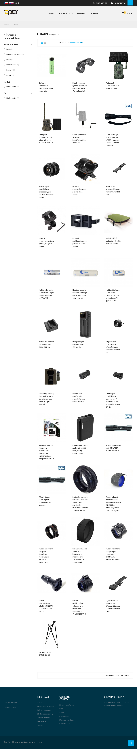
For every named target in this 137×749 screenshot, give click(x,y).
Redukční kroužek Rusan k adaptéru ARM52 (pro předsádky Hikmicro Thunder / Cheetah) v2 (80, 503)
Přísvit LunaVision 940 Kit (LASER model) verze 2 (113, 448)
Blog (61, 709)
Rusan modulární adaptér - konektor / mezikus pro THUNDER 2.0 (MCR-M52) (80, 555)
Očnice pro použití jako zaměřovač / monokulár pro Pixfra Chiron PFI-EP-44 (113, 400)
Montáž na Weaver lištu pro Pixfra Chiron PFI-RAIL (113, 191)
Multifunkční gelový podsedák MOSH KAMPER (113, 241)
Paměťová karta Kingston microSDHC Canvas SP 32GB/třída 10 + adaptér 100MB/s (46, 452)
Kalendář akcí (64, 724)
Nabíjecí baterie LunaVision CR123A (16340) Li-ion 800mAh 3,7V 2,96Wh (113, 295)
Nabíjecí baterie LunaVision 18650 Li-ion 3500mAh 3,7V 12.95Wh (80, 294)
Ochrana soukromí (44, 710)
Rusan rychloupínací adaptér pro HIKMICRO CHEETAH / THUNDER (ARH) (79, 607)
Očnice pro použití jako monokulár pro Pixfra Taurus (79, 398)
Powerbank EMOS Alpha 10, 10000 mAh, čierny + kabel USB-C (80, 449)
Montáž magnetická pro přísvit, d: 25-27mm (79, 191)
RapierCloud (64, 716)
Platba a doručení (43, 718)
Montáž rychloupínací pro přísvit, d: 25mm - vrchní (80, 242)
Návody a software (66, 705)
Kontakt (40, 725)
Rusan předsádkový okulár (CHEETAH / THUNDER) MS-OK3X (46, 606)
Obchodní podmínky (45, 714)
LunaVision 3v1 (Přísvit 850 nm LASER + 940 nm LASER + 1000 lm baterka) (112, 140)
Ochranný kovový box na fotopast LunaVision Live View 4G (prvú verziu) (46, 399)
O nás (39, 703)
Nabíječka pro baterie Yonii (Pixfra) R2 (78, 344)
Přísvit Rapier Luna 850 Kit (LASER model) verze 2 (45, 501)
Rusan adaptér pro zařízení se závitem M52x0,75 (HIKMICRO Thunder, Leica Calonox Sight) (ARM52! (113, 504)
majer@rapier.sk (10, 707)
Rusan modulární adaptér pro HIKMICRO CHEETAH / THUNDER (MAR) (113, 554)
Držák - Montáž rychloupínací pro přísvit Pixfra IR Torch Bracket (80, 87)
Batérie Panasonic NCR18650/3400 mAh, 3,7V (46, 87)
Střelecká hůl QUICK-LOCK (45, 653)
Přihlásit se (100, 3)
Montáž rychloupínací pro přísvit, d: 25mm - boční (46, 242)
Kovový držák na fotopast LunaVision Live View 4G (79, 139)
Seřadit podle (64, 42)
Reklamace (41, 721)
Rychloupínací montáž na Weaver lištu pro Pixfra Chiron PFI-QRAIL (113, 606)
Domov (6, 25)
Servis (61, 713)
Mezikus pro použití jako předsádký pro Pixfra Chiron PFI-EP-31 (46, 192)
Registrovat (118, 3)
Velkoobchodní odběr (45, 706)
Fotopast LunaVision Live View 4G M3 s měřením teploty (46, 139)
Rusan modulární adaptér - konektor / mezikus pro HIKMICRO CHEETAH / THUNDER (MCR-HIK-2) (46, 556)
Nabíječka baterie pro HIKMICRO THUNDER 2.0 (46, 344)
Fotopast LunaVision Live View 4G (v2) (112, 85)
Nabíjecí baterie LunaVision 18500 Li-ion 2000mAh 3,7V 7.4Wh (46, 294)
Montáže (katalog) (66, 720)
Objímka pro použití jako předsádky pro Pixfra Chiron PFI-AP (113, 347)
